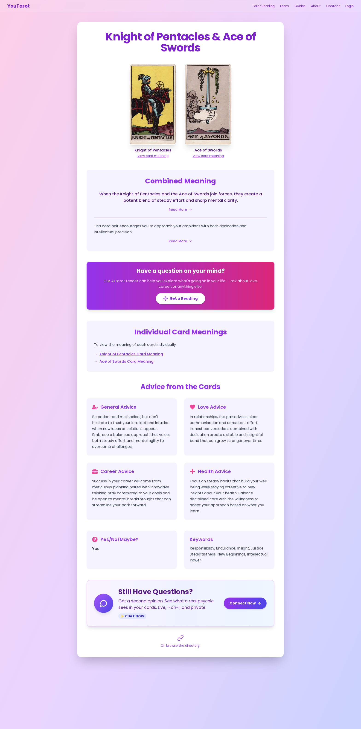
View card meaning (153, 156)
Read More (180, 209)
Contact (333, 6)
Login (349, 6)
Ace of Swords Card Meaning (126, 361)
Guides (300, 6)
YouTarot (18, 6)
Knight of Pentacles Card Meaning (131, 354)
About (316, 6)
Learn (284, 6)
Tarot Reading (263, 6)
